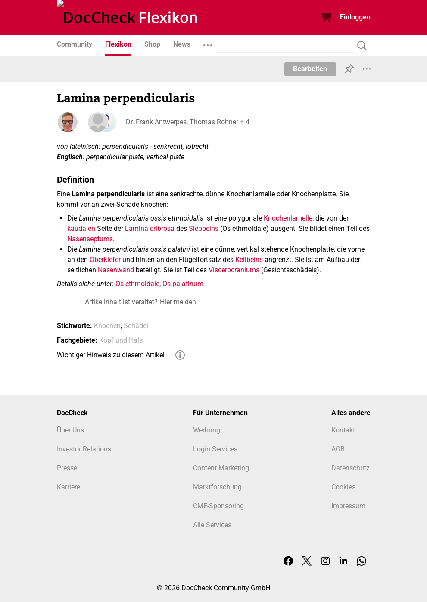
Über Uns (70, 430)
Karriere (68, 487)
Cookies (343, 487)
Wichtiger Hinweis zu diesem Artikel (111, 355)
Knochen (107, 325)
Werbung (206, 430)
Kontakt (343, 430)
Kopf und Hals (121, 340)
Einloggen (355, 17)
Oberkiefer (105, 259)
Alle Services (212, 525)
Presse (67, 468)
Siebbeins (203, 228)
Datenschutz (350, 468)
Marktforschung (217, 487)
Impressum (348, 506)
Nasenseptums (90, 239)
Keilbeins (249, 259)
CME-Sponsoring (218, 506)
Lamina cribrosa (150, 228)
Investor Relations (84, 449)
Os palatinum (182, 284)
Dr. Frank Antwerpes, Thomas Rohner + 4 (187, 122)
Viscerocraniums (234, 270)
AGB (338, 449)
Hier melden (178, 302)
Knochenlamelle (288, 218)
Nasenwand (116, 270)
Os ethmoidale (137, 284)
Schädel (136, 325)
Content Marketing (221, 468)
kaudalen (81, 228)
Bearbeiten (310, 69)
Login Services (215, 449)
